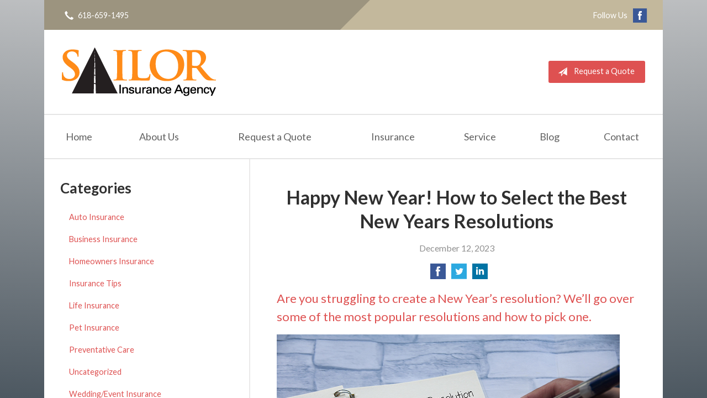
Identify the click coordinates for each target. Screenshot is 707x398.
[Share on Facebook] (438, 274)
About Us (159, 136)
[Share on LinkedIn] (480, 274)
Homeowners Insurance (111, 261)
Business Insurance (103, 239)
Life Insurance (94, 305)
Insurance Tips (95, 283)
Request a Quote (594, 71)
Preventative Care (101, 349)
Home (79, 136)
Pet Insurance (94, 327)
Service (480, 136)
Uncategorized (95, 371)
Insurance (393, 136)
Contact (621, 136)
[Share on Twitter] (459, 274)
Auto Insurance (96, 217)
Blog (550, 136)
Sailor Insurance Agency (139, 72)
